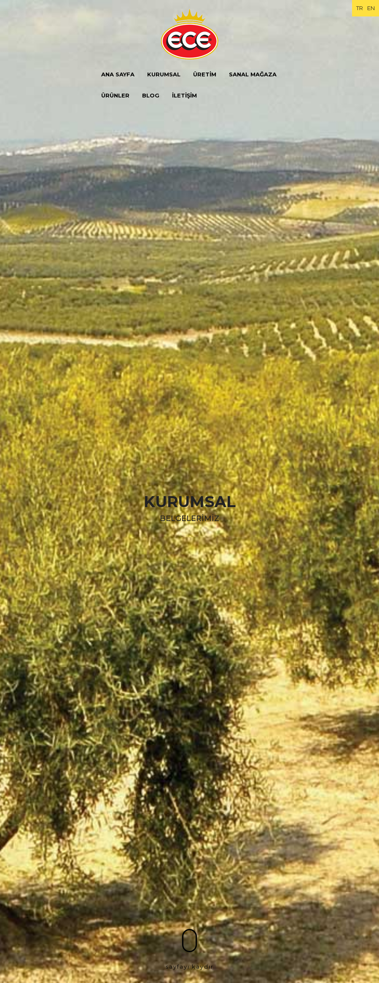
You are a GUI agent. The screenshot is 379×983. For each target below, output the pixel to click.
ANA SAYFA (117, 74)
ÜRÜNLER (115, 95)
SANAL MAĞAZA (253, 74)
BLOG (150, 95)
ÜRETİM (204, 74)
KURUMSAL (163, 74)
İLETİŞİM (184, 95)
